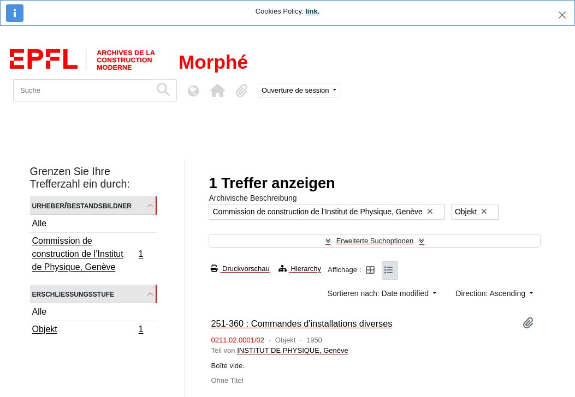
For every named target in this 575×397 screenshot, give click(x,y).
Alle (39, 223)
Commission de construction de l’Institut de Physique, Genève (88, 254)
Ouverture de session (296, 90)
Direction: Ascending (491, 293)
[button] (217, 90)
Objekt (88, 330)
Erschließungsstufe (73, 293)
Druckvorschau (240, 268)
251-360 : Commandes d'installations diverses (301, 323)
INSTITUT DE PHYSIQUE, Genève (292, 350)
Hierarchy (299, 268)
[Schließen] (562, 15)
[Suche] (82, 90)
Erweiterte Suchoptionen (375, 241)
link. (312, 11)
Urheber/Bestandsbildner (82, 205)
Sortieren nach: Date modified (379, 293)
